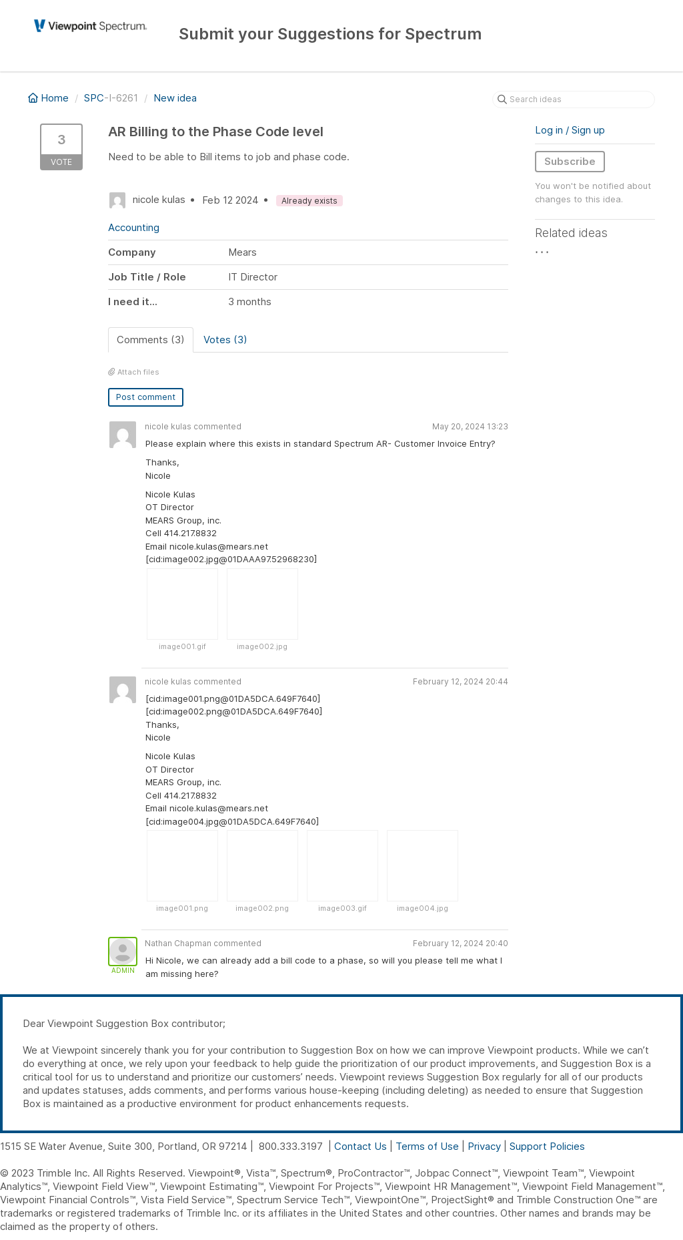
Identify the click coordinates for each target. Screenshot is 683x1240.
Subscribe (570, 161)
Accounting (133, 227)
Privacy (484, 1146)
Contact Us (360, 1146)
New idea (175, 97)
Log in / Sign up (570, 130)
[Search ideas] (573, 99)
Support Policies (547, 1146)
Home (49, 97)
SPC (94, 97)
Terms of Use (427, 1146)
